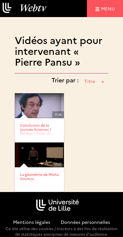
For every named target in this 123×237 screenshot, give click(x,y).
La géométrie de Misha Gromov (39, 176)
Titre (94, 81)
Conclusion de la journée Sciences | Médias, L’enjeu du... (37, 129)
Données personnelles (85, 222)
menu (109, 8)
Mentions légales (31, 222)
